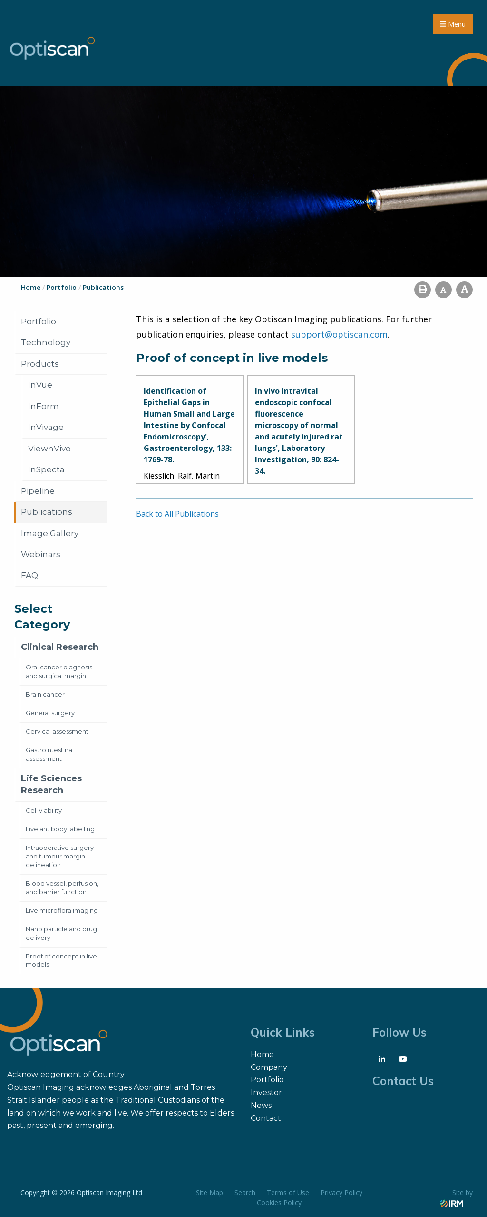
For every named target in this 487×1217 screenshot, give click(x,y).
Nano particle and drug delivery (61, 933)
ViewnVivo (49, 448)
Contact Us (403, 1081)
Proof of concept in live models (61, 960)
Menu (453, 24)
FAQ (29, 575)
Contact (266, 1118)
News (261, 1105)
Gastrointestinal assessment (50, 754)
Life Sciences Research (51, 784)
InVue (40, 384)
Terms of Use (288, 1192)
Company (269, 1067)
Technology (45, 342)
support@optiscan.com (339, 334)
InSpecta (46, 469)
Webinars (40, 554)
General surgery (50, 713)
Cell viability (44, 810)
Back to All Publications (177, 514)
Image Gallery (49, 533)
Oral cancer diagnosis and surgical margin (59, 671)
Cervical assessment (57, 731)
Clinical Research (59, 647)
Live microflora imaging (62, 910)
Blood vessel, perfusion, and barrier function (62, 887)
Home (262, 1054)
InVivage (46, 427)
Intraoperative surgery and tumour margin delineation (60, 856)
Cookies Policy (279, 1202)
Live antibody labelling (60, 829)
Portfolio (38, 321)
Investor (266, 1092)
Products (40, 364)
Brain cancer (45, 694)
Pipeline (38, 491)
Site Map (209, 1192)
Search (244, 1192)
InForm (43, 406)
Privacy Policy (341, 1192)
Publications (46, 512)
